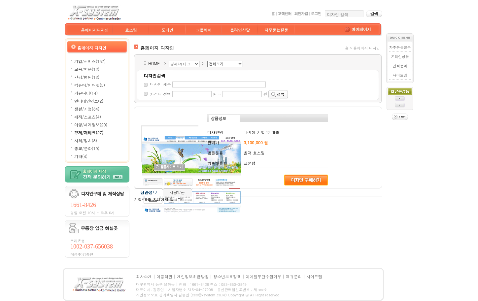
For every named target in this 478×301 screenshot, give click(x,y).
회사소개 (144, 276)
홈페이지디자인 (95, 30)
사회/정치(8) (85, 140)
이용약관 (164, 276)
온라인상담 (240, 30)
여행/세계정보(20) (90, 124)
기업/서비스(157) (90, 61)
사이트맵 (400, 75)
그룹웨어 (204, 30)
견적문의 (400, 65)
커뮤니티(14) (86, 93)
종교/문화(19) (86, 148)
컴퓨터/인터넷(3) (89, 85)
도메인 (167, 30)
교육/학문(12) (86, 69)
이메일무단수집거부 (263, 276)
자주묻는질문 (276, 30)
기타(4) (80, 156)
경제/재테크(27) (88, 132)
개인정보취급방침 (193, 276)
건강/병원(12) (86, 77)
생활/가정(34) (86, 109)
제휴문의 (294, 276)
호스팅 (131, 30)
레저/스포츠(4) (87, 116)
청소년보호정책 (227, 276)
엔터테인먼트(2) (88, 101)
